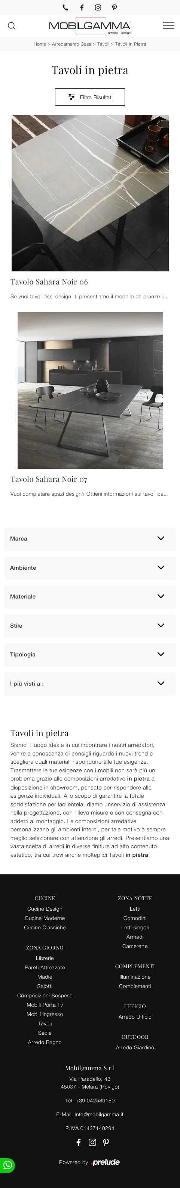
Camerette (135, 946)
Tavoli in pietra (130, 44)
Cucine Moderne (45, 918)
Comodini (135, 918)
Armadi (135, 936)
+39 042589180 (95, 1100)
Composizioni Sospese (45, 995)
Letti (135, 908)
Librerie (45, 958)
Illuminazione (135, 976)
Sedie (45, 1033)
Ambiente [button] (23, 568)
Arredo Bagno (45, 1042)
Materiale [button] (23, 597)
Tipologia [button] (23, 655)
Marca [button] (18, 539)
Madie (44, 976)
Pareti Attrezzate (45, 967)
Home (40, 44)
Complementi (135, 986)
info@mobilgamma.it (99, 1114)
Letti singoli (135, 927)
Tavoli (103, 44)
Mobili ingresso (45, 1014)
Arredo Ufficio (135, 1016)
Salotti (45, 986)
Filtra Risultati (90, 97)
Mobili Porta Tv (45, 1004)
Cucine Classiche (45, 927)
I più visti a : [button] (27, 684)
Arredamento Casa (71, 44)
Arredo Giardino (135, 1047)
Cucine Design (44, 908)
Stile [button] (16, 626)
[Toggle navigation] (168, 26)
